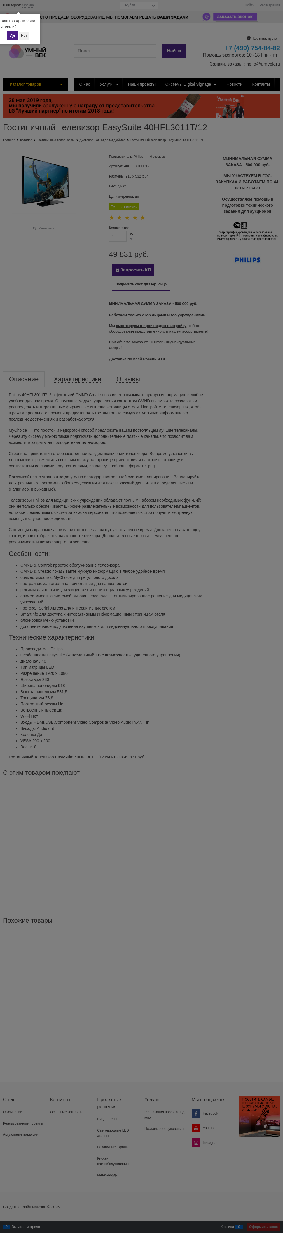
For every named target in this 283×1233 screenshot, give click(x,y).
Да (12, 35)
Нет (24, 36)
